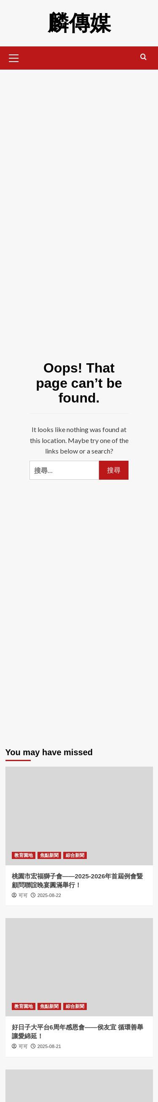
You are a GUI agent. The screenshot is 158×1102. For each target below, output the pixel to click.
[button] (13, 57)
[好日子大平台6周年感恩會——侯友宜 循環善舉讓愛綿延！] (79, 967)
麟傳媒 (79, 23)
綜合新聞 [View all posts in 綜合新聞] (75, 855)
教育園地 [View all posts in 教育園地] (23, 855)
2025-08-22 (49, 895)
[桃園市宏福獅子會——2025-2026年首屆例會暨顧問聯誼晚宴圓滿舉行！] (79, 816)
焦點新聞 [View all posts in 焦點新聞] (49, 855)
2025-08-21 (49, 1046)
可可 (23, 895)
